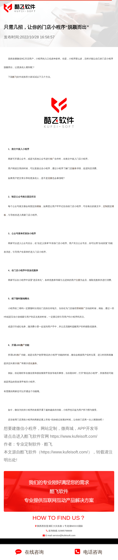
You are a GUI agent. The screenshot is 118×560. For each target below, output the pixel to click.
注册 (78, 280)
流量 (50, 178)
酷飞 (14, 77)
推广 (52, 159)
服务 (74, 168)
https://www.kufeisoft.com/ (73, 436)
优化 (30, 363)
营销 (79, 308)
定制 (105, 206)
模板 (39, 206)
